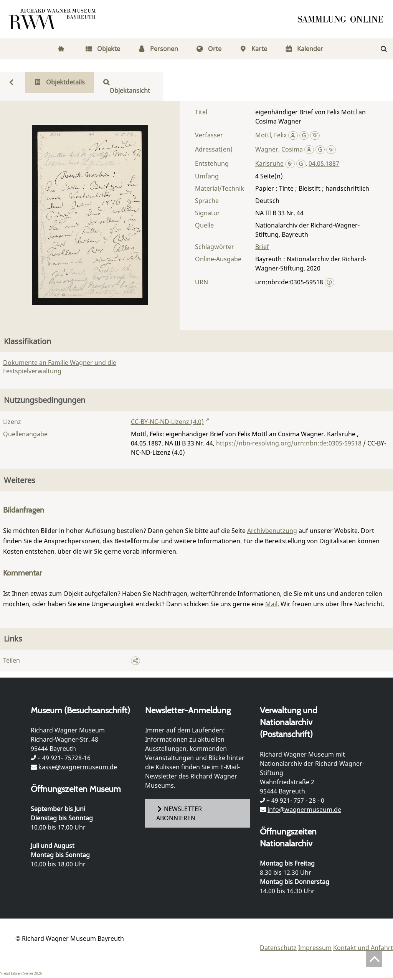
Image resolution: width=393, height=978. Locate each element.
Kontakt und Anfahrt (363, 947)
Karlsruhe (269, 163)
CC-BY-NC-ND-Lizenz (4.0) (167, 421)
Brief (262, 246)
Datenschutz (278, 947)
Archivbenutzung (272, 530)
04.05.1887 (324, 163)
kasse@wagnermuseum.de (77, 767)
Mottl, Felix (271, 135)
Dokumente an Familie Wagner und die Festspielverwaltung (59, 366)
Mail (271, 604)
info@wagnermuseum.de (304, 809)
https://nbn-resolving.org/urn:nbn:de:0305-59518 (289, 443)
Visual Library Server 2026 (21, 973)
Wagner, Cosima (279, 149)
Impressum (315, 947)
